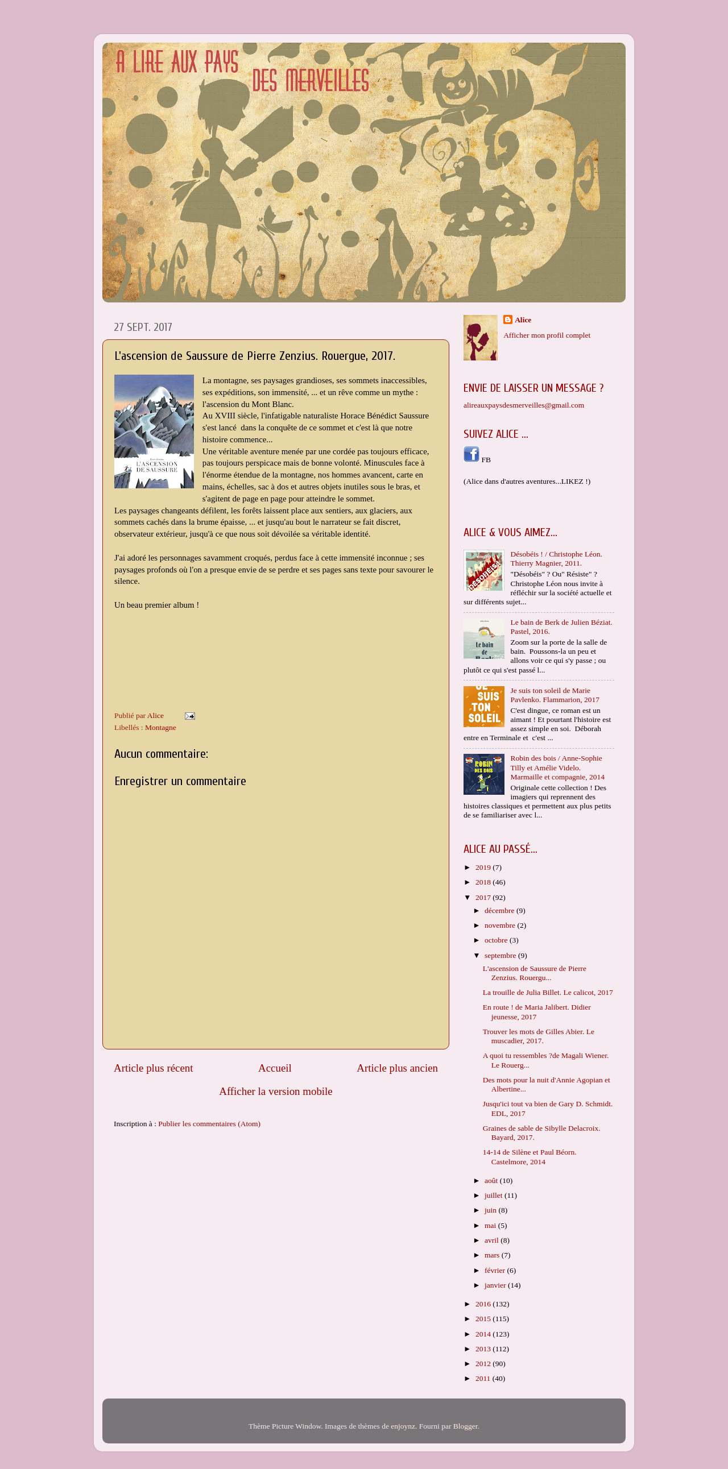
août (492, 1180)
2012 (484, 1363)
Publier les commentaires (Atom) (209, 1123)
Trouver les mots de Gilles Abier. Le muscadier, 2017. (538, 1036)
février (496, 1270)
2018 (484, 882)
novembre (501, 925)
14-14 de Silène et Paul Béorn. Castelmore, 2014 (530, 1156)
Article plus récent (153, 1068)
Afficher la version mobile (276, 1091)
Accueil (275, 1068)
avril (492, 1240)
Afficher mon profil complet (546, 335)
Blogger (465, 1426)
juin (491, 1210)
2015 (484, 1318)
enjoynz (403, 1426)
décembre (500, 910)
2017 (484, 897)
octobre (497, 940)
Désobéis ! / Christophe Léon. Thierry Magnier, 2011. (556, 558)
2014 (484, 1334)
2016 (484, 1304)
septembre (501, 955)
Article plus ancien (397, 1068)
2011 (484, 1378)
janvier (496, 1285)
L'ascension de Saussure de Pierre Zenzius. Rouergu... (534, 973)
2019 (484, 867)
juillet (494, 1195)
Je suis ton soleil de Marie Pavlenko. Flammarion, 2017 (554, 695)
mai (491, 1225)
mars (493, 1255)
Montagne (160, 727)
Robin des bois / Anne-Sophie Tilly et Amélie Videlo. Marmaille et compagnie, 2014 (557, 767)
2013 (484, 1348)
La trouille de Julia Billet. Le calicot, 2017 (548, 992)
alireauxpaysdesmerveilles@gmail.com (524, 405)
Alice (523, 320)
